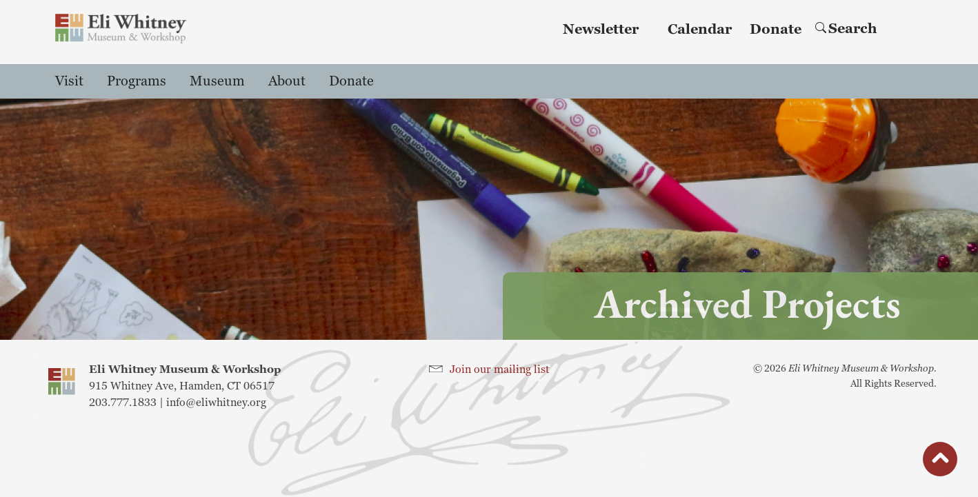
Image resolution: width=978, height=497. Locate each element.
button (940, 462)
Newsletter (601, 29)
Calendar (700, 29)
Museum (217, 81)
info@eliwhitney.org (216, 402)
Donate (775, 29)
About (287, 81)
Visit (69, 81)
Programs (136, 81)
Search (846, 29)
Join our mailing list (500, 369)
